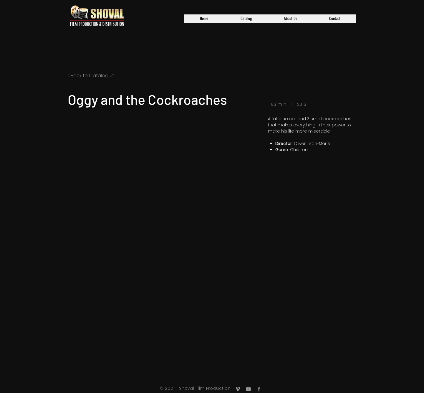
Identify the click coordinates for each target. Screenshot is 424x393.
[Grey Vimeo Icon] (238, 389)
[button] (246, 18)
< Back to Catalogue (91, 75)
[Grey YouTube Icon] (248, 389)
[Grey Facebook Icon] (259, 389)
